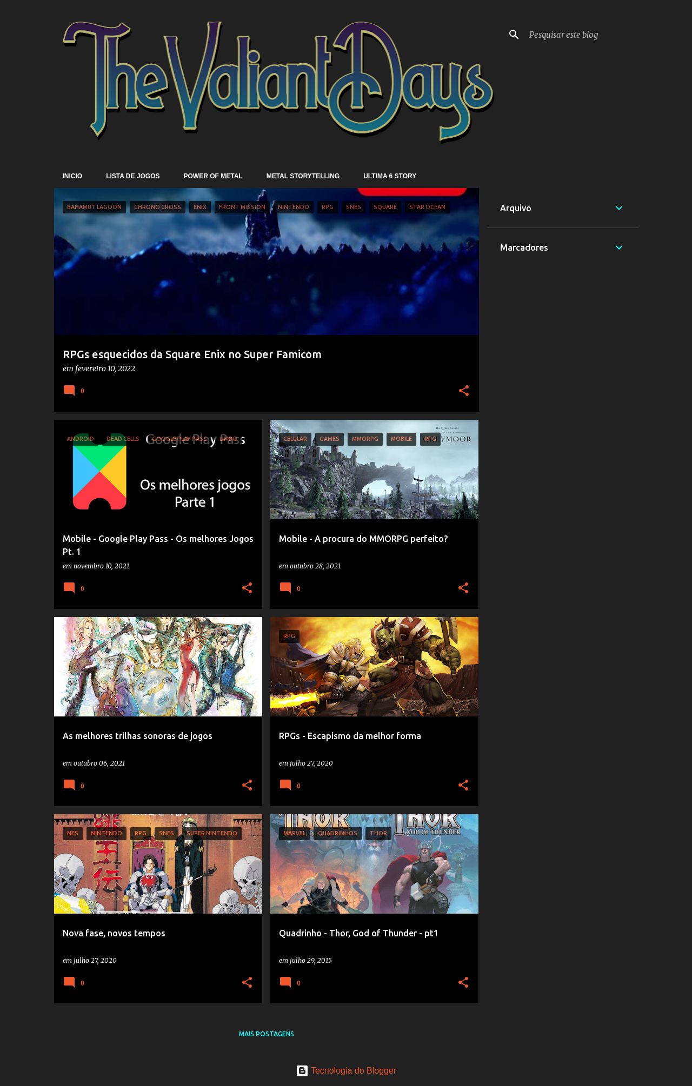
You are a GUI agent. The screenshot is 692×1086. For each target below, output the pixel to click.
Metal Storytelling (303, 176)
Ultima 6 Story (389, 176)
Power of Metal (213, 176)
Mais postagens (266, 1033)
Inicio (73, 176)
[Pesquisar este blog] (581, 35)
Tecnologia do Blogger (346, 1070)
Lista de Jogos (132, 176)
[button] (463, 391)
